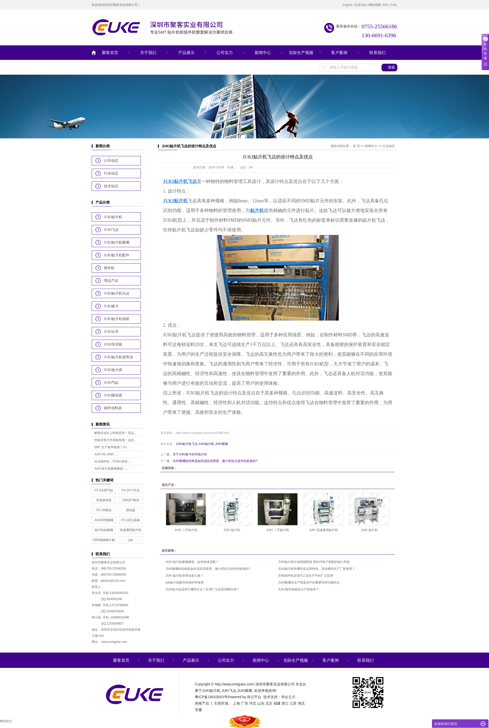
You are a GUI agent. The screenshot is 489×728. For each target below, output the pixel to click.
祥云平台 (254, 697)
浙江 (285, 703)
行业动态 (111, 173)
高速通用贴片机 (130, 530)
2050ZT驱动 (130, 500)
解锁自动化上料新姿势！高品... (115, 433)
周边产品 (111, 281)
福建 (277, 703)
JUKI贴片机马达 (116, 293)
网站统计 (6, 721)
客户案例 (339, 52)
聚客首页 (110, 52)
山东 (260, 703)
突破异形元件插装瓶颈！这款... (115, 440)
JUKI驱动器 (113, 395)
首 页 (356, 146)
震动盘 (130, 510)
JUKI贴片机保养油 (118, 357)
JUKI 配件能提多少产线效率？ (298, 589)
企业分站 (360, 5)
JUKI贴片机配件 (116, 255)
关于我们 (148, 52)
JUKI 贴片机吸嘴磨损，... (111, 468)
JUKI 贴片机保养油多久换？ (184, 575)
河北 (252, 703)
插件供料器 (113, 408)
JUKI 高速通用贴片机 (323, 530)
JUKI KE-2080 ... (105, 454)
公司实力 (224, 52)
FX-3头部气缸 (103, 490)
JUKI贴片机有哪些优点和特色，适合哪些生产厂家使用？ (316, 569)
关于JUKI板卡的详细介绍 (190, 454)
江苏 (293, 703)
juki (130, 540)
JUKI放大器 (113, 370)
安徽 (198, 710)
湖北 (301, 703)
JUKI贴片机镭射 (116, 319)
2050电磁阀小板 (104, 540)
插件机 (109, 268)
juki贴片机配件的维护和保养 (185, 582)
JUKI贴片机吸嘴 (116, 242)
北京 (269, 703)
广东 (244, 703)
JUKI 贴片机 (231, 530)
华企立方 (288, 697)
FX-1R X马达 (131, 490)
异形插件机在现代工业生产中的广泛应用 (305, 575)
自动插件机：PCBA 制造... (112, 461)
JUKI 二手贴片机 (185, 530)
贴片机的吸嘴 (104, 530)
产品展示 (186, 52)
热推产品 (202, 703)
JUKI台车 (111, 332)
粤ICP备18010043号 (211, 697)
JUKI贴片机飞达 (187, 444)
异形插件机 (104, 500)
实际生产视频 (301, 52)
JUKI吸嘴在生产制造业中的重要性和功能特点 (309, 582)
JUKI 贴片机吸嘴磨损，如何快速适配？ (192, 562)
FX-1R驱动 (103, 510)
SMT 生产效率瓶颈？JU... (111, 447)
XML (393, 5)
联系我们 (377, 52)
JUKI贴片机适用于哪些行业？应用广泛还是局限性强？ (202, 589)
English (347, 5)
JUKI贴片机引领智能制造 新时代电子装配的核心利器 (314, 562)
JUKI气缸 (111, 383)
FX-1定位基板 (130, 520)
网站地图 (375, 5)
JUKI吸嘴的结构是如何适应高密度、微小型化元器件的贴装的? (215, 461)
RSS (385, 5)
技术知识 (111, 186)
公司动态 (111, 161)
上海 (236, 703)
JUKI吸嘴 (221, 444)
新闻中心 (263, 52)
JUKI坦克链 (113, 344)
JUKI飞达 (111, 230)
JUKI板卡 (111, 306)
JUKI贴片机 (113, 217)
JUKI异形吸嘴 (103, 520)
